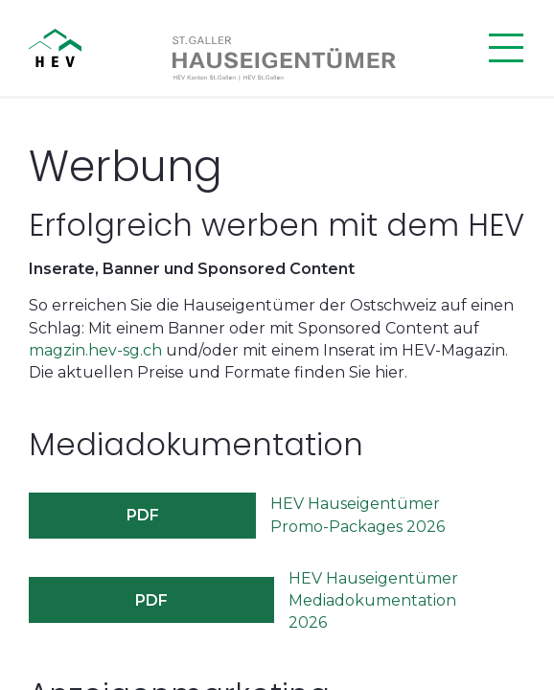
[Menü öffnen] (506, 48)
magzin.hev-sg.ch (95, 350)
